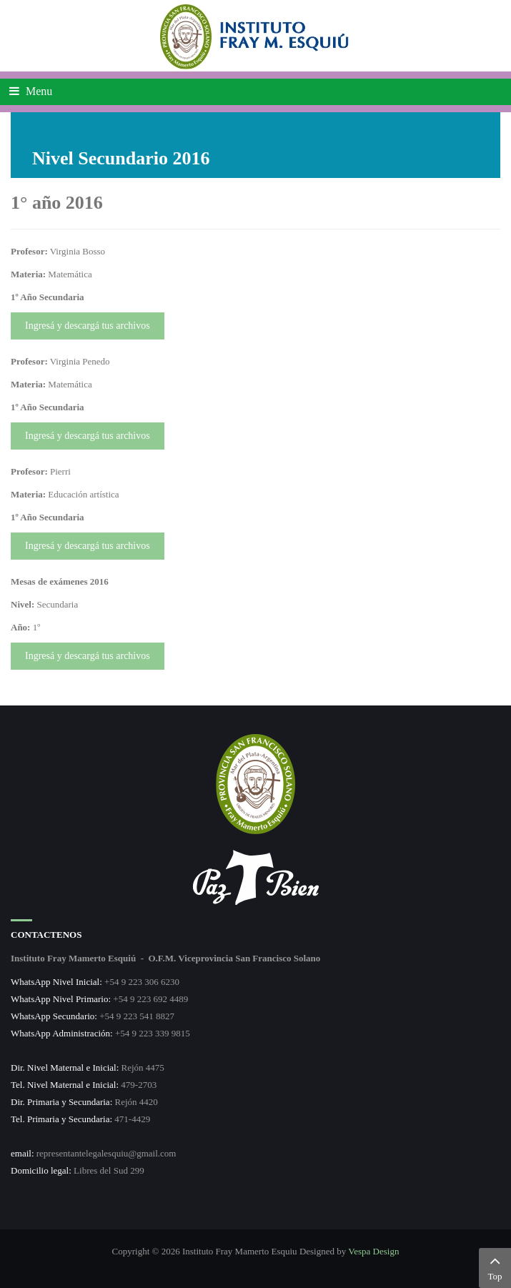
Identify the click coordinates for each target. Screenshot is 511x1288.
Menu (30, 91)
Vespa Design (373, 1251)
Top (495, 1267)
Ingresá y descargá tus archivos (87, 325)
